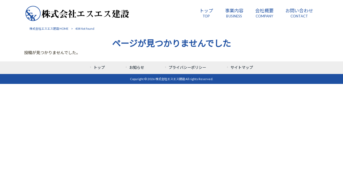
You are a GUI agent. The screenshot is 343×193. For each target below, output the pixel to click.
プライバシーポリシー (187, 67)
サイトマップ (241, 67)
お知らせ (136, 67)
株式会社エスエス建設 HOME (48, 28)
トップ (99, 67)
